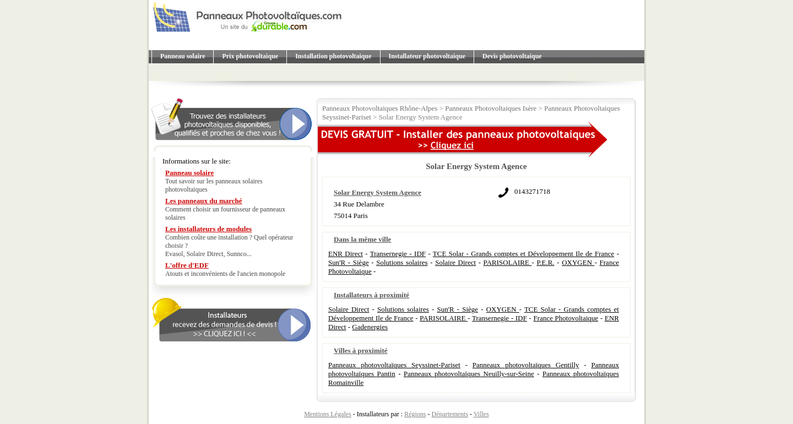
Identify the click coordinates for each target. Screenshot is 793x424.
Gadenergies (370, 327)
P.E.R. (545, 262)
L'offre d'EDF (187, 265)
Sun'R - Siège (348, 262)
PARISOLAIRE (508, 262)
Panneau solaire (182, 56)
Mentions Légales (327, 414)
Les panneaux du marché (203, 201)
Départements (449, 414)
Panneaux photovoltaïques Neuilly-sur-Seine (469, 373)
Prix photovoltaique (250, 56)
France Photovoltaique (566, 318)
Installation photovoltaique (333, 56)
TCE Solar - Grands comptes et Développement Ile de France (523, 253)
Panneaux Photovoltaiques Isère (490, 108)
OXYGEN (578, 262)
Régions (415, 414)
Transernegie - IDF (398, 253)
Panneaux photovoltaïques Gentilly (525, 365)
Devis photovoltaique (512, 56)
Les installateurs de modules (208, 229)
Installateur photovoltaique (427, 56)
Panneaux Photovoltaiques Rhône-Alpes (379, 108)
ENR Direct (345, 253)
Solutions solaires (401, 262)
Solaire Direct (455, 262)
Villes (481, 414)
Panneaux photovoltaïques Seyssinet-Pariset (394, 365)
